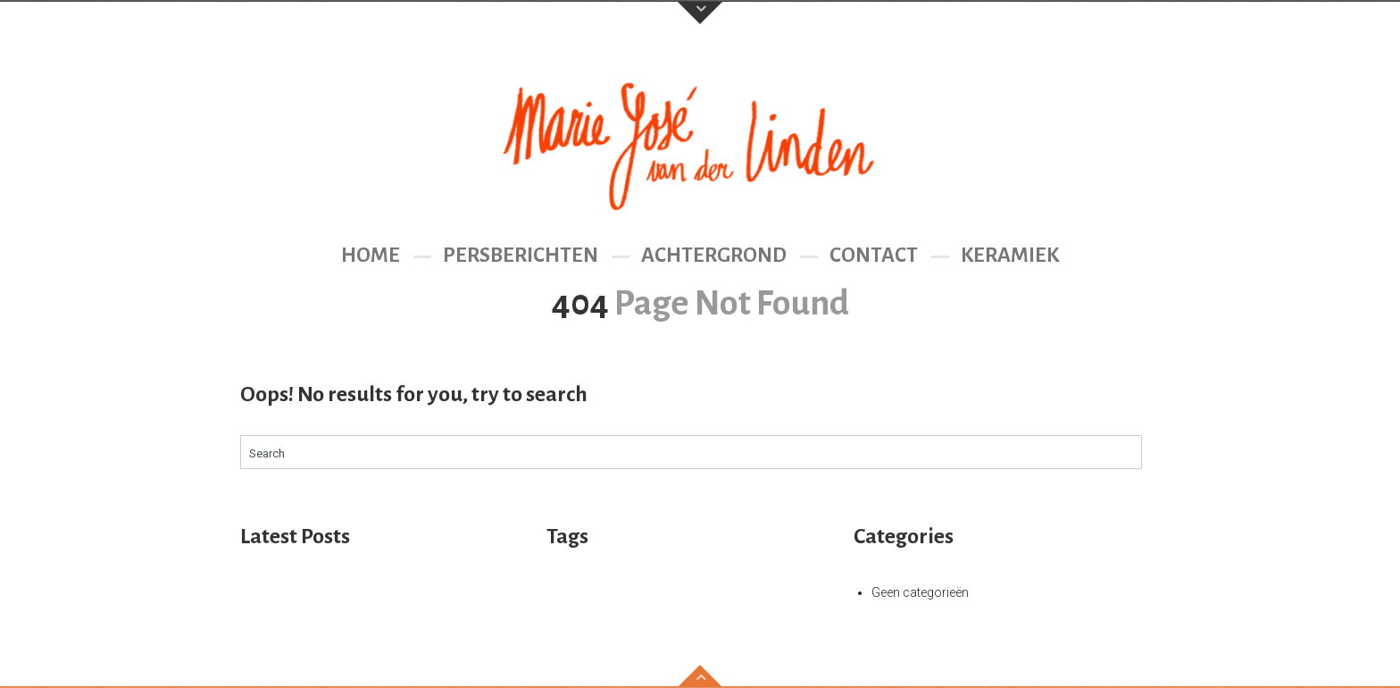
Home (370, 255)
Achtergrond (714, 255)
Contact (873, 255)
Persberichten (520, 255)
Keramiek (1010, 255)
